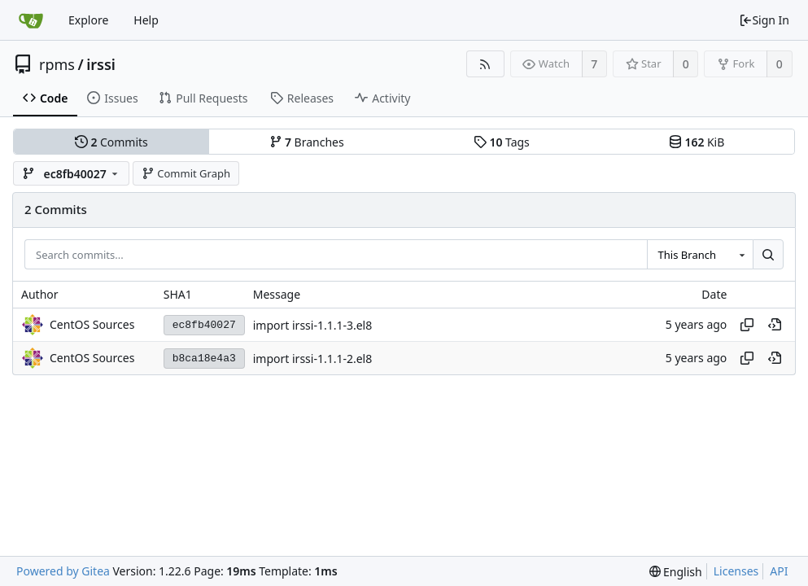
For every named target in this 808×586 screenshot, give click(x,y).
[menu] (675, 571)
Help (146, 20)
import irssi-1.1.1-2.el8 (313, 358)
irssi (101, 64)
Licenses (736, 571)
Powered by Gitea (63, 571)
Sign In (764, 20)
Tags (502, 142)
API (779, 571)
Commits (111, 142)
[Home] (31, 20)
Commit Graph (186, 173)
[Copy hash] (747, 325)
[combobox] (700, 254)
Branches (306, 142)
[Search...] (768, 254)
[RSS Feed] (485, 63)
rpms (57, 64)
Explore (88, 20)
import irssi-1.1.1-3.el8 (313, 325)
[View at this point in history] (774, 325)
